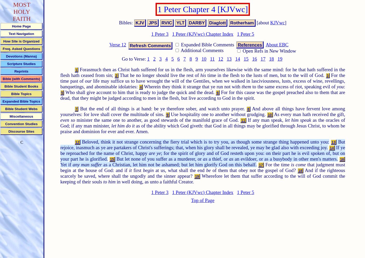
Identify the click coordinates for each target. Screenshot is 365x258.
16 (254, 59)
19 (280, 59)
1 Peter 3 (160, 34)
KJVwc (277, 22)
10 (204, 59)
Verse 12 (117, 44)
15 (246, 59)
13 (229, 59)
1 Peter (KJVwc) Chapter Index (202, 34)
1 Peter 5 (245, 34)
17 (263, 59)
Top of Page (202, 200)
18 (271, 59)
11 (212, 59)
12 (220, 59)
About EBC (277, 44)
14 (237, 59)
